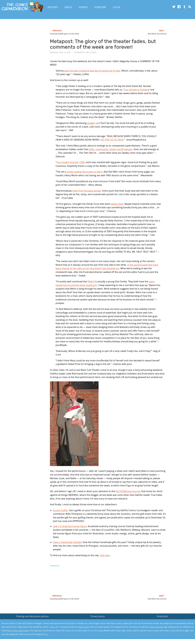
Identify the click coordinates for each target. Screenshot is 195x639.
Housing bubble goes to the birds (64, 33)
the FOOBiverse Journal (128, 491)
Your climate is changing (136, 89)
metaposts (54, 566)
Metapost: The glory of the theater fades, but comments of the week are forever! (103, 44)
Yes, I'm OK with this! (171, 628)
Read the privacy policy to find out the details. (170, 621)
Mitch (91, 281)
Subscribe (100, 7)
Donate (83, 7)
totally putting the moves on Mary (84, 171)
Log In (116, 7)
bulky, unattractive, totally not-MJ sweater (110, 149)
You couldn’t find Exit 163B (70, 162)
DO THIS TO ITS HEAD (112, 139)
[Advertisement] (101, 583)
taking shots (117, 203)
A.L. (46, 634)
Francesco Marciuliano (19, 630)
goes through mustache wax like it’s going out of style (92, 70)
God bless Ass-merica (157, 33)
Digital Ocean (83, 627)
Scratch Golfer (60, 510)
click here (105, 555)
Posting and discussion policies (32, 616)
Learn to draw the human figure (70, 526)
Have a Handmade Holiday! (67, 542)
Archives (53, 7)
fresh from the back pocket (86, 190)
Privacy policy (97, 616)
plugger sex (93, 123)
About (68, 7)
